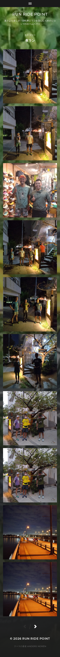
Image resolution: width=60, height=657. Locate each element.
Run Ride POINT (30, 14)
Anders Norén (36, 646)
